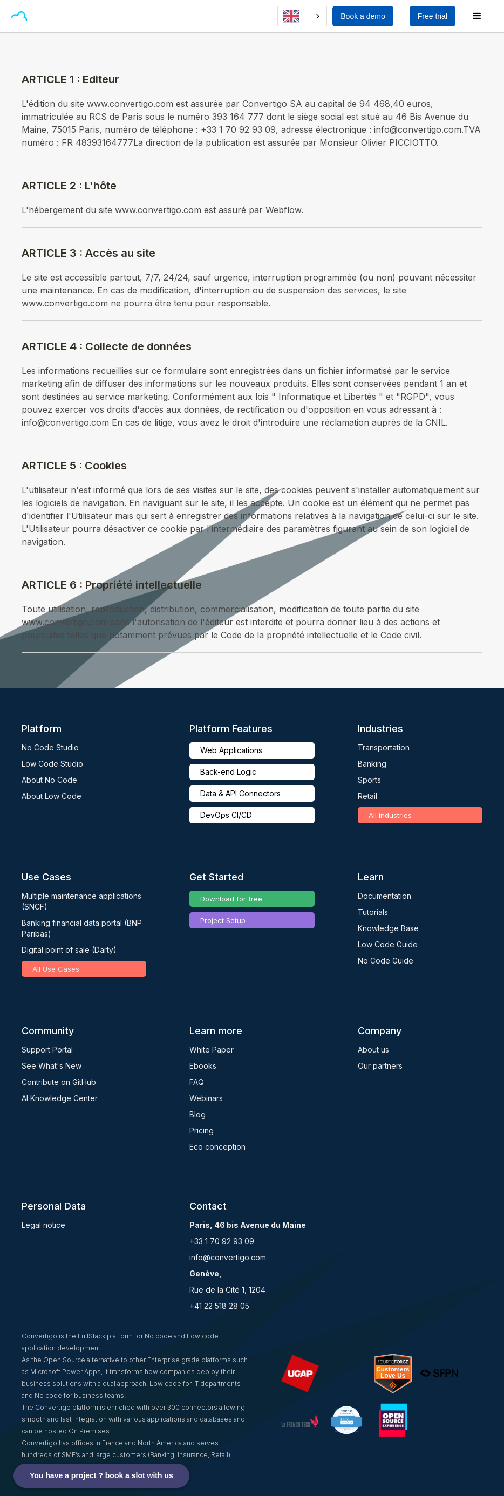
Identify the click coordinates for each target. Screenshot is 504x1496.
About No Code (49, 779)
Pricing (201, 1130)
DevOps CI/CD (226, 814)
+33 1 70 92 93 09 (221, 1241)
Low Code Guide (388, 944)
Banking (372, 763)
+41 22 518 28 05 (219, 1305)
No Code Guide (385, 960)
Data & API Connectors (240, 793)
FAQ (196, 1082)
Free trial (432, 16)
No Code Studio (50, 747)
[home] (19, 16)
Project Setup (223, 920)
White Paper (211, 1049)
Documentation (384, 895)
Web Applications (231, 750)
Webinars (206, 1098)
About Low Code (51, 796)
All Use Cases (55, 969)
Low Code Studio (52, 763)
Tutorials (373, 912)
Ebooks (202, 1065)
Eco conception (217, 1146)
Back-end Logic (228, 771)
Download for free (231, 898)
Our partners (380, 1065)
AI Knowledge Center (60, 1098)
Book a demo (362, 16)
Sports (369, 779)
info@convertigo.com (227, 1257)
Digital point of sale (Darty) (69, 949)
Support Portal (47, 1049)
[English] (302, 16)
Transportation (384, 747)
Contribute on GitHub (59, 1082)
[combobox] (302, 16)
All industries (390, 815)
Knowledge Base (388, 928)
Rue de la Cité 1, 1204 (227, 1289)
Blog (197, 1114)
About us (373, 1049)
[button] (45, 16)
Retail (367, 796)
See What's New (51, 1065)
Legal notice (43, 1224)
